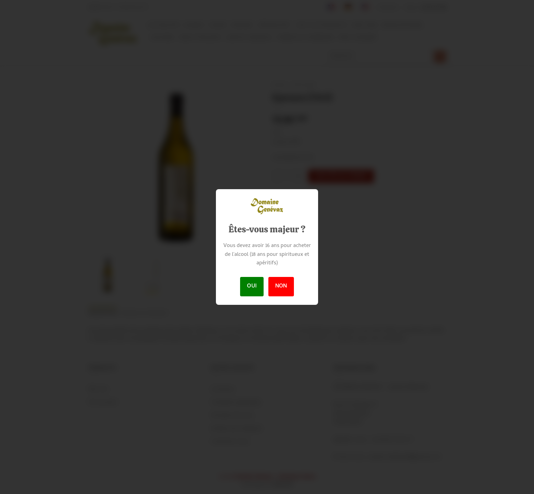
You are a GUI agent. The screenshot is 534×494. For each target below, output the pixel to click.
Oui (251, 286)
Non (281, 286)
